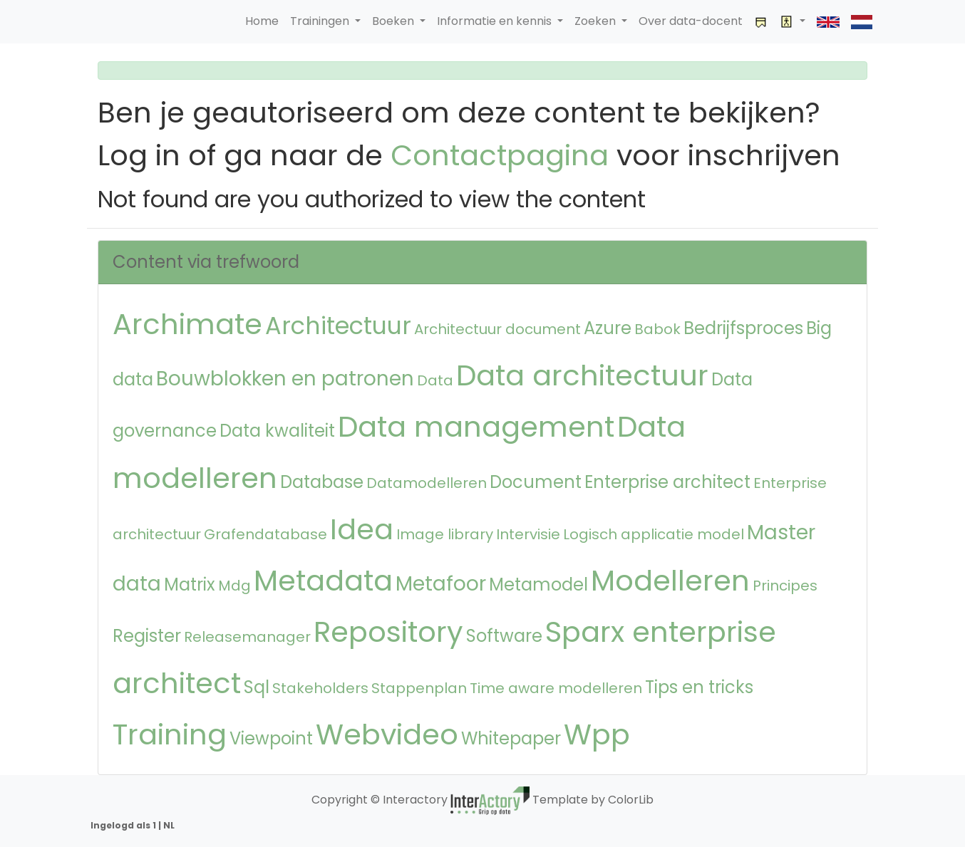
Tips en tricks (699, 687)
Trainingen (321, 21)
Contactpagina (500, 155)
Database (321, 482)
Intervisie (528, 534)
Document (536, 482)
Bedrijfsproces (743, 328)
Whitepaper (511, 738)
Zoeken (596, 21)
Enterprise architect (667, 482)
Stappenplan (419, 688)
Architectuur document (497, 329)
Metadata (323, 581)
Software (504, 636)
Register (147, 636)
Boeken (394, 21)
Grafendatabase (265, 534)
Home (262, 21)
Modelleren (670, 581)
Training (170, 734)
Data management (476, 427)
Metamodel (538, 584)
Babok (657, 329)
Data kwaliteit (277, 430)
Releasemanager (247, 637)
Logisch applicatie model (653, 534)
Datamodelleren (426, 483)
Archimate (187, 324)
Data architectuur (582, 375)
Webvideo (387, 734)
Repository (388, 632)
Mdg (234, 586)
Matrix (189, 584)
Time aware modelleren (556, 688)
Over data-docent (691, 21)
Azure (607, 328)
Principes (785, 586)
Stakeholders (320, 688)
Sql (256, 687)
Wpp (597, 734)
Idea (361, 529)
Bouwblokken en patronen (285, 379)
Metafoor (441, 584)
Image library (444, 534)
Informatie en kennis (495, 21)
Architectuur (338, 326)
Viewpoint (271, 738)
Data (435, 380)
